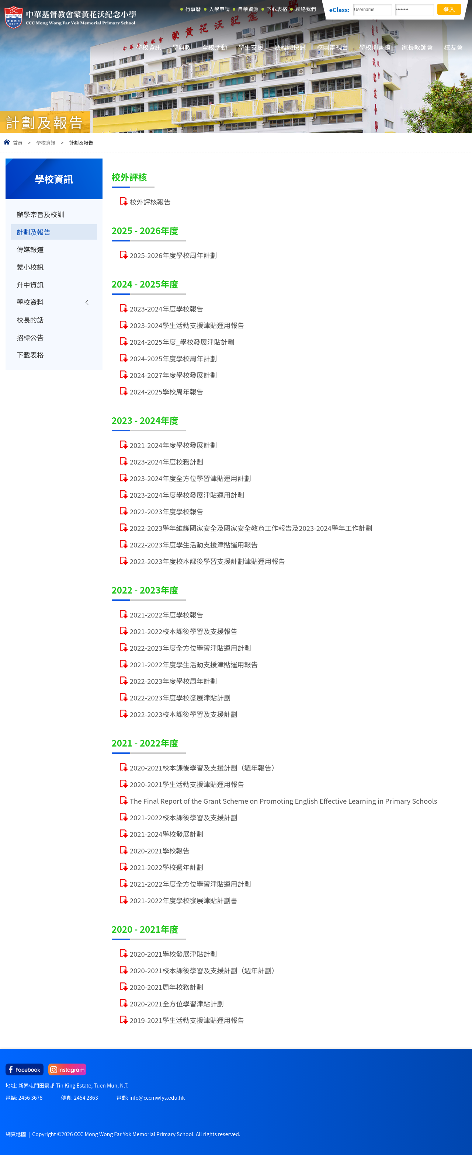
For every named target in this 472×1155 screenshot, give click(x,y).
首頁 (17, 142)
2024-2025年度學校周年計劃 (173, 358)
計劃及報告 (34, 232)
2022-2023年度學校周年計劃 (173, 681)
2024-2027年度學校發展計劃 (173, 375)
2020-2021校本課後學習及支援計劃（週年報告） (204, 767)
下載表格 (30, 356)
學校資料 (30, 302)
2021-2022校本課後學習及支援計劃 (183, 817)
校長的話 (30, 320)
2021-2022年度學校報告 (167, 614)
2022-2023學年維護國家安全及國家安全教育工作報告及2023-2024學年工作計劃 (251, 528)
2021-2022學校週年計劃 (167, 867)
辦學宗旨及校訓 (41, 214)
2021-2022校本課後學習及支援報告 (183, 631)
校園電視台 (332, 47)
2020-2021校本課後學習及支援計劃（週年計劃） (204, 970)
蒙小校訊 (30, 267)
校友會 (453, 47)
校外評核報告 (150, 201)
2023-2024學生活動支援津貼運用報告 (187, 325)
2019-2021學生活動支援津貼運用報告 (187, 1020)
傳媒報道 (30, 249)
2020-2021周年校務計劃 (167, 987)
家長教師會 (417, 47)
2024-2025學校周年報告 (167, 391)
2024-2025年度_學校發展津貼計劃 (182, 342)
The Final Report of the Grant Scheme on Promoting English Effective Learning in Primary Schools (283, 801)
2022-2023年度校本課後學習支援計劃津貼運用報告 (207, 561)
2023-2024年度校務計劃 (167, 461)
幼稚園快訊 (290, 47)
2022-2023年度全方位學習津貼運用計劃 (190, 648)
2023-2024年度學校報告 (167, 308)
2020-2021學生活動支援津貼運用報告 (187, 784)
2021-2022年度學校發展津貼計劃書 (183, 900)
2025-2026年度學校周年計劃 (173, 255)
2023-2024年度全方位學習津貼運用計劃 (190, 478)
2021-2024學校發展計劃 (167, 834)
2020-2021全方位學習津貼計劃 (177, 1003)
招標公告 (30, 338)
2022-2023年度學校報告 (167, 511)
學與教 (181, 47)
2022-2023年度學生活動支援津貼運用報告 (194, 544)
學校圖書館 (375, 47)
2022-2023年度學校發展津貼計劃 (180, 697)
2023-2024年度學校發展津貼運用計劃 (187, 495)
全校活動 (214, 47)
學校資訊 (148, 47)
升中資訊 (30, 285)
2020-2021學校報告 (160, 850)
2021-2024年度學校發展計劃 (173, 445)
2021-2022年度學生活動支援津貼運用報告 (194, 664)
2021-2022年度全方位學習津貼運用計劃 (190, 883)
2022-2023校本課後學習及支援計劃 (183, 714)
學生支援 (250, 47)
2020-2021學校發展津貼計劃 (173, 954)
